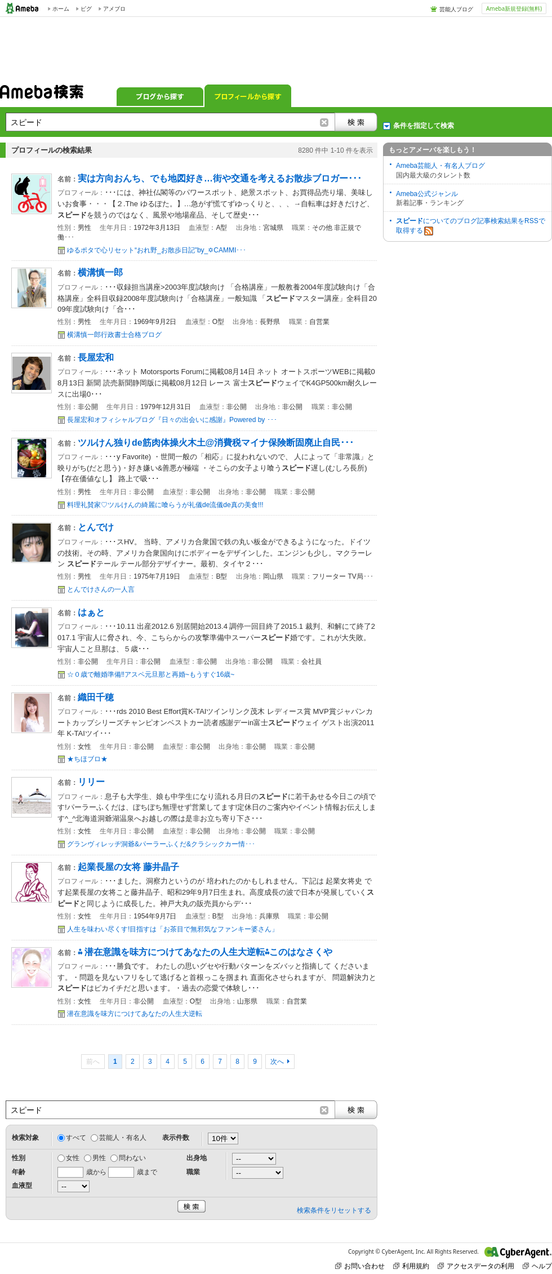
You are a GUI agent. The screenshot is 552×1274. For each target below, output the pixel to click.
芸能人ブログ (456, 9)
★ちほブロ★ (87, 759)
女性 (72, 1158)
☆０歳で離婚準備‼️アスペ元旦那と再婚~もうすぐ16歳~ (150, 674)
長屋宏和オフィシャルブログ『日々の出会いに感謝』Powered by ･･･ (172, 420)
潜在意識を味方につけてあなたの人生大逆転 (134, 1014)
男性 (99, 1158)
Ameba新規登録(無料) (514, 8)
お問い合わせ (360, 1266)
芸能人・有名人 (122, 1138)
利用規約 (411, 1266)
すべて (76, 1138)
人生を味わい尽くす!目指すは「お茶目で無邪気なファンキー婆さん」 (172, 929)
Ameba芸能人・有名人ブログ (440, 166)
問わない (132, 1158)
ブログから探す (160, 96)
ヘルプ (537, 1266)
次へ (277, 1062)
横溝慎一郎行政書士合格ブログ (114, 335)
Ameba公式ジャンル (427, 194)
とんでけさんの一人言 (101, 589)
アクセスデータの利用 (476, 1266)
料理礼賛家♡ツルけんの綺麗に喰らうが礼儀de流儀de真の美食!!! (165, 505)
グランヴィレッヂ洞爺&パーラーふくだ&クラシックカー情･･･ (161, 844)
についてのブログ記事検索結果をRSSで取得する (470, 226)
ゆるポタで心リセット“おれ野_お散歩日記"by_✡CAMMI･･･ (156, 250)
